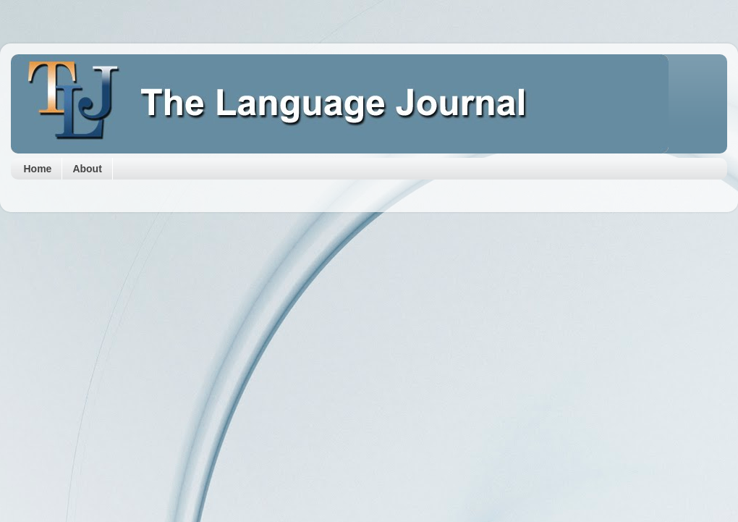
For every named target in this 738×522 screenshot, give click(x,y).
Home (38, 168)
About (86, 168)
